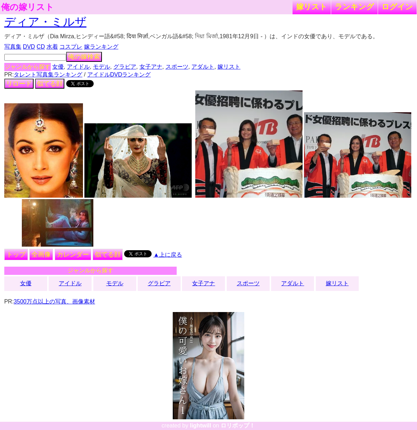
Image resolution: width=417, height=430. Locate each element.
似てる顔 (50, 83)
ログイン (397, 7)
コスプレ (70, 47)
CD (40, 47)
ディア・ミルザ (45, 21)
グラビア (124, 67)
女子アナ (150, 67)
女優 (58, 67)
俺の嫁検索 (84, 56)
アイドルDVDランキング (119, 74)
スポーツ (177, 67)
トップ (16, 254)
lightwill (200, 425)
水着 (52, 47)
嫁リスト (311, 7)
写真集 (12, 47)
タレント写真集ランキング (48, 74)
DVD (29, 47)
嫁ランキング (101, 47)
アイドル (78, 67)
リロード (19, 83)
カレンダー (73, 254)
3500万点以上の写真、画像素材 (54, 301)
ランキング (354, 7)
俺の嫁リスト (27, 7)
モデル (101, 67)
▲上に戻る (167, 255)
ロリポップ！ (238, 425)
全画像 (41, 254)
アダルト (202, 67)
